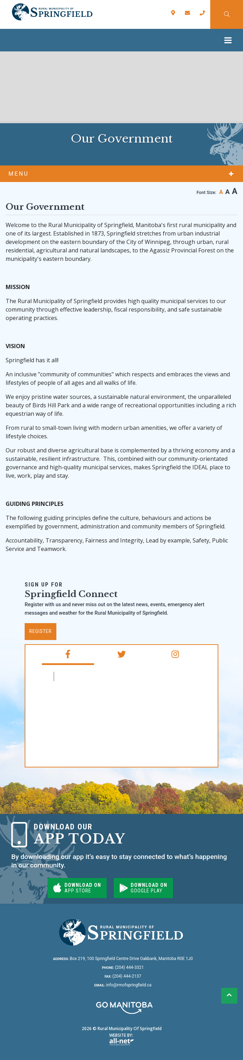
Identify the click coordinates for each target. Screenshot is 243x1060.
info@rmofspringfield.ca (122, 985)
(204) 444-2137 (123, 976)
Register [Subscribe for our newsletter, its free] (40, 631)
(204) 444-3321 (123, 967)
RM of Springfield (88, 676)
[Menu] (229, 40)
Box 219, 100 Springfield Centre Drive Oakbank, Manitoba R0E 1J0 (123, 958)
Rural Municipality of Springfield (52, 12)
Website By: (121, 1039)
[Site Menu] (121, 173)
